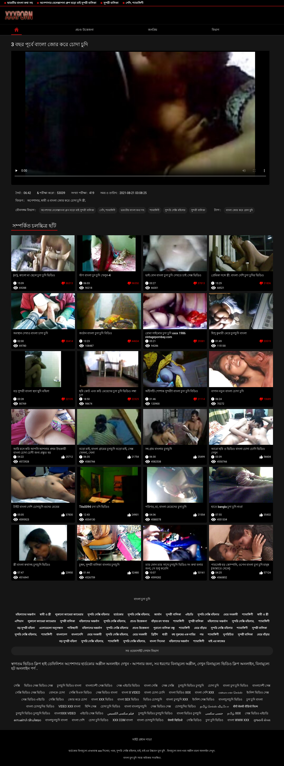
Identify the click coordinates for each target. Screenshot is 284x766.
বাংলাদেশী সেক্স (261, 685)
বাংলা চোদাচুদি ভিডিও (150, 720)
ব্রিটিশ (154, 634)
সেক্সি (17, 685)
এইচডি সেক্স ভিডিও (91, 713)
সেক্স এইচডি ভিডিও (128, 685)
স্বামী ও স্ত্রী (45, 614)
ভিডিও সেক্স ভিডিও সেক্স (38, 685)
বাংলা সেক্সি (151, 685)
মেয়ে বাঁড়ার (200, 628)
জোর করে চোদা (77, 699)
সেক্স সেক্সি (168, 685)
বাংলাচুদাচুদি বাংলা (56, 720)
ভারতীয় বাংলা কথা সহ (20, 2)
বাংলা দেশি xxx (204, 692)
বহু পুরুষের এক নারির (183, 634)
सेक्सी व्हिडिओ (175, 720)
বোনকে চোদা (57, 692)
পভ (202, 634)
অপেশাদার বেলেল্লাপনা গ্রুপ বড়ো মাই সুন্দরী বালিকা (68, 2)
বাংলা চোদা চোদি (154, 692)
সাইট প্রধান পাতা (142, 739)
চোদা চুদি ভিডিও (110, 706)
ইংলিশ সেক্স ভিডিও (203, 699)
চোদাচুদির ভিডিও (185, 706)
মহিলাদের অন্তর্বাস (25, 614)
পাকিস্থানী (72, 628)
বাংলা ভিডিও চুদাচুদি (189, 713)
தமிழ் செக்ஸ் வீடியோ (214, 706)
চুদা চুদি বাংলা (254, 699)
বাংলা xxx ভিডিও (102, 699)
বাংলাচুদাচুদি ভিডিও (230, 699)
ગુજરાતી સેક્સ (261, 720)
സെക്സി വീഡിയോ (27, 720)
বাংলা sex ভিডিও (128, 699)
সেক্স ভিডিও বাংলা (106, 692)
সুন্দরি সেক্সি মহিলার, (139, 614)
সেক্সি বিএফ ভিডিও (80, 692)
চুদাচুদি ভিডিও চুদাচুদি (191, 685)
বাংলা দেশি (78, 720)
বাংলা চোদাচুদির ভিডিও (40, 706)
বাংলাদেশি (77, 634)
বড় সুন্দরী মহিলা (26, 628)
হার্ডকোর (118, 614)
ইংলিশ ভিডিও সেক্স (258, 692)
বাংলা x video (131, 692)
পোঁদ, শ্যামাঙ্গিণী (134, 2)
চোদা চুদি (213, 685)
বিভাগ (215, 29)
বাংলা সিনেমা (157, 641)
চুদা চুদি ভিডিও (214, 720)
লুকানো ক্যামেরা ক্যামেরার (69, 614)
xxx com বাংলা (123, 720)
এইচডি (189, 614)
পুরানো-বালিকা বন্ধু (163, 628)
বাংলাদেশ (61, 634)
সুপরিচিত (228, 634)
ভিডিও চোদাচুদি (152, 699)
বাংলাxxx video (65, 713)
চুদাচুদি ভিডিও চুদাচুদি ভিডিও (33, 713)
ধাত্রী (164, 634)
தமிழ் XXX (234, 713)
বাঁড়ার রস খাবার (160, 621)
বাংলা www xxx (238, 720)
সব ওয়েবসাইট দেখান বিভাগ (141, 650)
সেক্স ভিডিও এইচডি (33, 699)
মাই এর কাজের (216, 641)
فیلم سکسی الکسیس (120, 713)
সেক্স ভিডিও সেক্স (161, 706)
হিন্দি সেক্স (90, 706)
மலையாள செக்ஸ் (230, 692)
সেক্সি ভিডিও (56, 699)
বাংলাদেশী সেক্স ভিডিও (99, 685)
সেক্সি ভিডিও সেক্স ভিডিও (30, 692)
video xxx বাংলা (69, 706)
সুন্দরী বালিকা (110, 2)
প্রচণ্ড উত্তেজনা (84, 29)
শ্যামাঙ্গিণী (154, 210)
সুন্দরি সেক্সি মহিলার (175, 210)
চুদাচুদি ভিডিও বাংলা (69, 685)
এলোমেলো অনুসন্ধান (51, 628)
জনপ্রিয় (152, 29)
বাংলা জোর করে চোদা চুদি (239, 210)
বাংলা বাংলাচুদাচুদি (135, 706)
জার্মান (158, 614)
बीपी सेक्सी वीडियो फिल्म (245, 706)
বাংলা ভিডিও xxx (180, 692)
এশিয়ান (19, 621)
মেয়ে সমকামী (230, 614)
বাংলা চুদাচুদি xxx (177, 699)
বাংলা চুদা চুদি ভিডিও (235, 685)
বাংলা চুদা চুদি (142, 599)
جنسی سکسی (214, 713)
